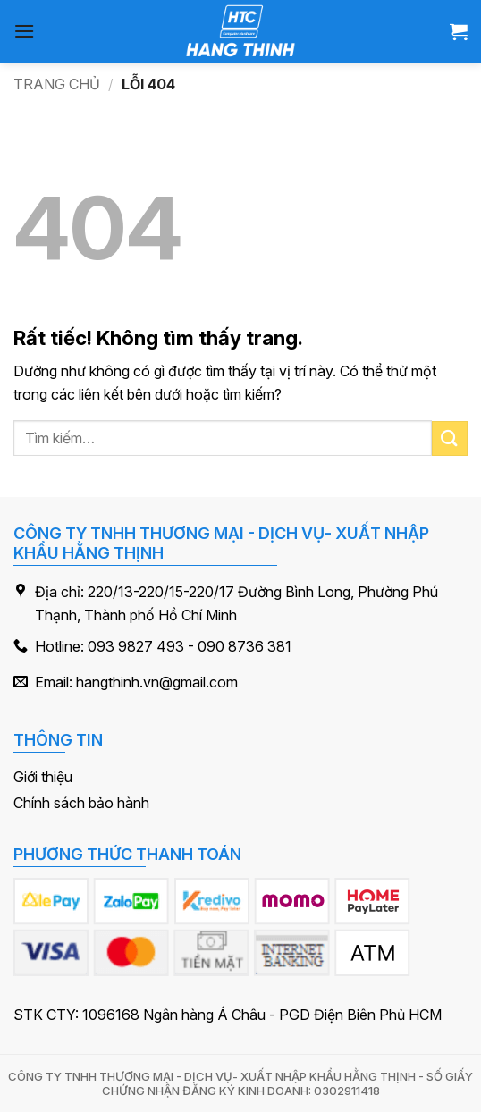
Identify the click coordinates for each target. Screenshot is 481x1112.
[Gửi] (450, 438)
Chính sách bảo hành (81, 803)
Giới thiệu (42, 777)
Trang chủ (56, 84)
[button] (24, 31)
